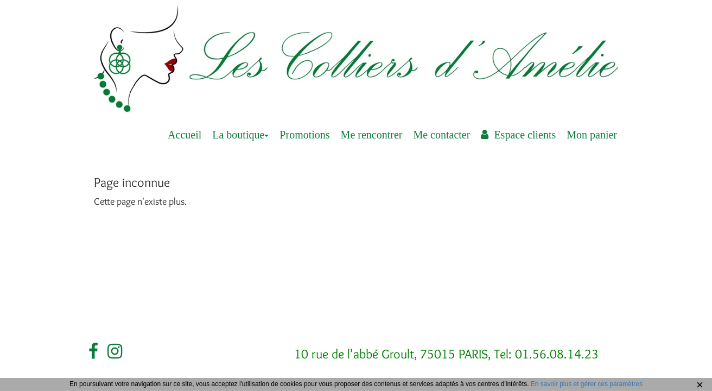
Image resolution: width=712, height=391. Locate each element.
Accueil (184, 135)
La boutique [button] (240, 135)
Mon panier (592, 135)
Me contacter (441, 135)
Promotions (304, 135)
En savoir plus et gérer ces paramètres (587, 384)
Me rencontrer (372, 135)
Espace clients (518, 135)
